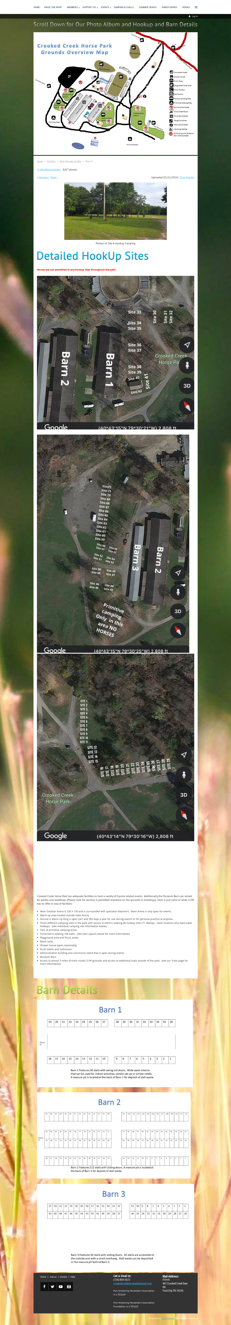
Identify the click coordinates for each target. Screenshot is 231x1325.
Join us (53, 1276)
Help (73, 1276)
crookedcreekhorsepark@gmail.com (132, 1283)
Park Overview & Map (70, 161)
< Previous (43, 177)
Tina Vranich (187, 177)
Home (40, 161)
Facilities (51, 161)
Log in (195, 16)
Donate (63, 1276)
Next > (54, 177)
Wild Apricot (167, 1318)
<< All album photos (49, 169)
